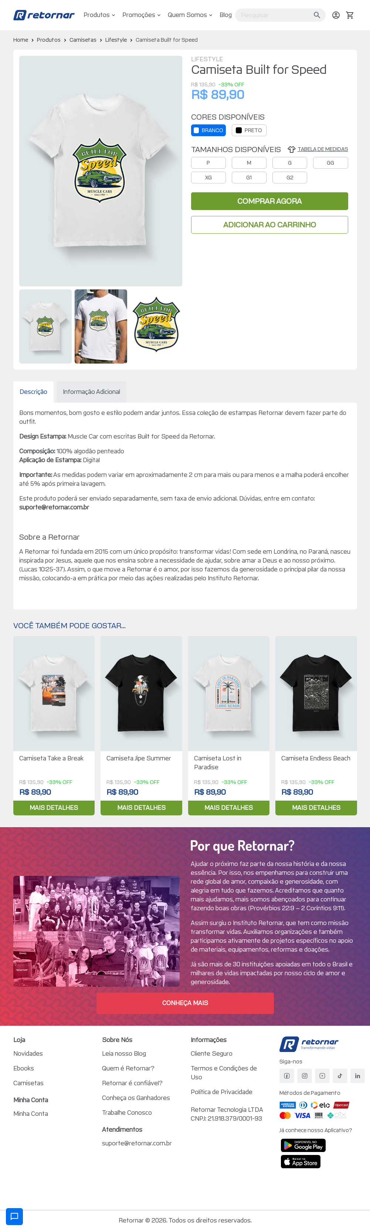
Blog (226, 15)
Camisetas (28, 1083)
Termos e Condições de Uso (224, 1073)
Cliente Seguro (211, 1054)
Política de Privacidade (221, 1092)
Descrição (33, 392)
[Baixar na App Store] (301, 1161)
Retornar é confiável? (132, 1083)
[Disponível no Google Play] (303, 1145)
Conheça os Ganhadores (136, 1098)
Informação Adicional (91, 392)
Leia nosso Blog (124, 1054)
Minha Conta (30, 1114)
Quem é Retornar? (128, 1068)
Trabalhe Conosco (127, 1113)
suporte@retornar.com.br (137, 1143)
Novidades (28, 1054)
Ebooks (23, 1068)
